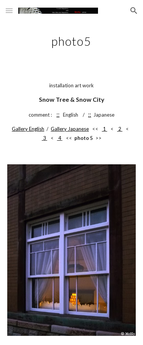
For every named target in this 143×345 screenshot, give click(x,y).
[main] (71, 40)
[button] (9, 10)
